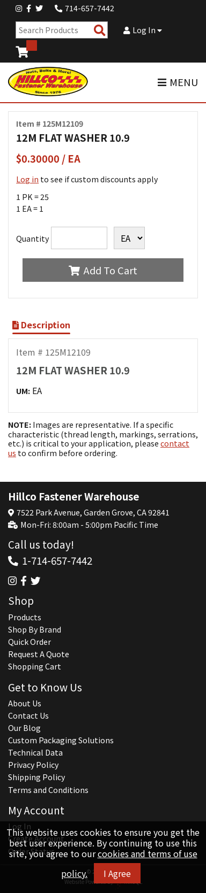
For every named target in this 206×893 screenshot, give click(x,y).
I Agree (117, 873)
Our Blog (24, 727)
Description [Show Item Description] (41, 324)
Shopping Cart (34, 666)
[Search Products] (100, 30)
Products (24, 617)
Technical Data (35, 752)
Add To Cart (103, 270)
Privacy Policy (33, 764)
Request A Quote (38, 654)
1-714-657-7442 (57, 560)
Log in (27, 179)
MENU (178, 82)
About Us (24, 703)
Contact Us (28, 715)
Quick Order (29, 641)
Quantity (32, 238)
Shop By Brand (34, 629)
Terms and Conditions (48, 789)
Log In (142, 30)
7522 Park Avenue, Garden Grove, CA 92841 (93, 512)
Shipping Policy (36, 777)
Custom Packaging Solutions (61, 740)
